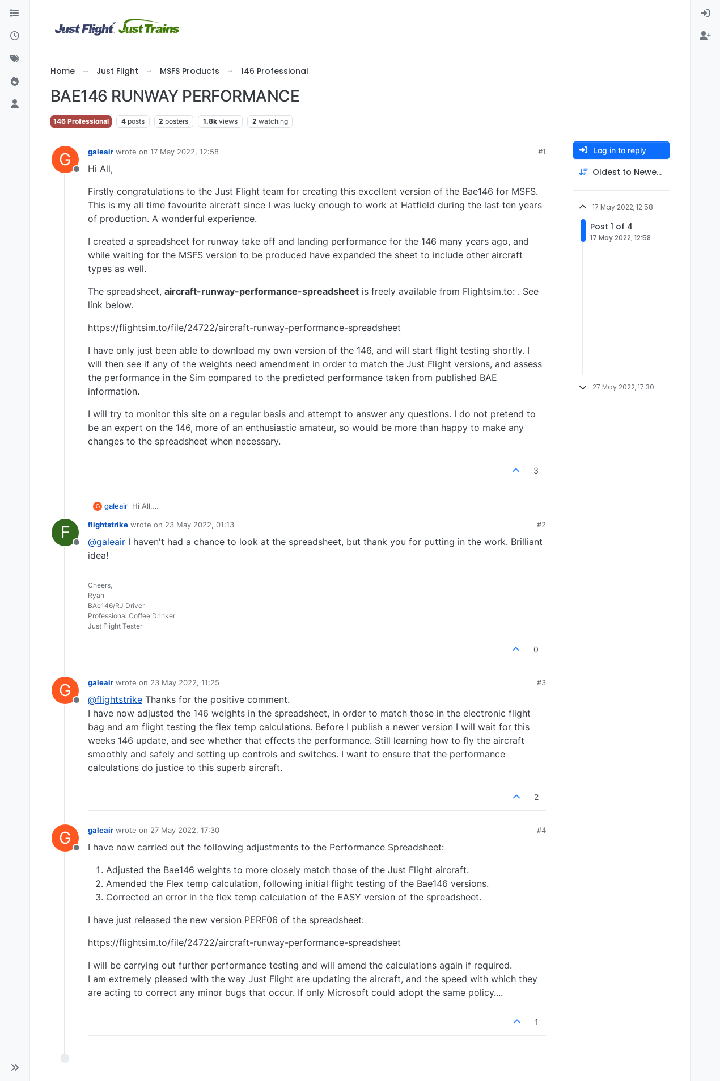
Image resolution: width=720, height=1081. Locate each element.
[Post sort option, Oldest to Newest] (621, 172)
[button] (15, 1067)
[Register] (705, 36)
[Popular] (15, 82)
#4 (541, 830)
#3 (541, 682)
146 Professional (81, 121)
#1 (542, 151)
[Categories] (15, 14)
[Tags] (15, 59)
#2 (541, 524)
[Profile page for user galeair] (65, 159)
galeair (100, 151)
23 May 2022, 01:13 (199, 524)
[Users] (15, 104)
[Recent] (15, 36)
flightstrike (108, 524)
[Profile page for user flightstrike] (65, 532)
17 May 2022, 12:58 (184, 151)
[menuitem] (705, 14)
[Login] (705, 14)
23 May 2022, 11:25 (184, 682)
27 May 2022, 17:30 (184, 830)
